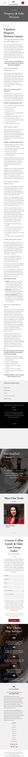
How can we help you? (8, 594)
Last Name (6, 579)
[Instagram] (14, 746)
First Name (6, 575)
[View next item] (15, 488)
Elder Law (14, 731)
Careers (14, 735)
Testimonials (14, 741)
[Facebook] (11, 746)
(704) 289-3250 (18, 61)
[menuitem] (14, 387)
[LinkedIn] (16, 746)
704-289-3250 (14, 693)
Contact (14, 739)
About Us (14, 727)
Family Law (14, 729)
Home (14, 725)
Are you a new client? (8, 590)
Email (5, 586)
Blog (14, 737)
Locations (14, 733)
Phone (5, 582)
